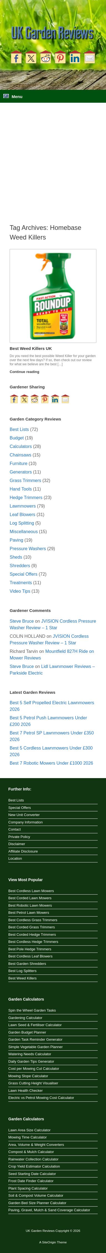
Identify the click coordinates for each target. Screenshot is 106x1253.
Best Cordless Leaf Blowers (30, 956)
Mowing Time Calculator (27, 1137)
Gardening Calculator (25, 1018)
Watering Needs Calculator (29, 1054)
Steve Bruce (22, 621)
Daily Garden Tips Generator (31, 1061)
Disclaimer (16, 844)
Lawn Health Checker (25, 1090)
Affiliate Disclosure (23, 851)
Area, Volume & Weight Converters (36, 1145)
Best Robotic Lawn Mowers (30, 905)
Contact (14, 829)
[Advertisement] (53, 167)
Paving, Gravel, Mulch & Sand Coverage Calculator (49, 1210)
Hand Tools (21, 489)
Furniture (18, 463)
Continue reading (26, 372)
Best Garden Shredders (27, 964)
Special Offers (23, 574)
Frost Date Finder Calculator (30, 1181)
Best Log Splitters (22, 971)
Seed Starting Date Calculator (32, 1174)
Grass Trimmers (25, 480)
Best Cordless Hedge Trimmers (33, 942)
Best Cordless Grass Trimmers (32, 920)
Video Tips (20, 591)
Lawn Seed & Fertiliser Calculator (35, 1025)
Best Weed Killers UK (31, 348)
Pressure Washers (28, 548)
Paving (16, 540)
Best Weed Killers (22, 978)
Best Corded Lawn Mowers (29, 898)
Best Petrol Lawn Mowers (28, 912)
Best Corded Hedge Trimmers (32, 934)
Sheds (16, 557)
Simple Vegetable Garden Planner (35, 1047)
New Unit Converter (24, 815)
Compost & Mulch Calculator (31, 1152)
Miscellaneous (24, 531)
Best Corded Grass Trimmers (31, 927)
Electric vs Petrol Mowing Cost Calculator (41, 1098)
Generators (21, 472)
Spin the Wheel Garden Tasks (32, 1010)
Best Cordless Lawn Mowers (31, 891)
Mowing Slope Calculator (28, 1076)
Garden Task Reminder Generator (35, 1039)
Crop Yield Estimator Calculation (34, 1166)
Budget (17, 438)
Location (15, 858)
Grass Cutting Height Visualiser (33, 1083)
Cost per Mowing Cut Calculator (33, 1069)
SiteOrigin (49, 1242)
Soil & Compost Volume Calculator (35, 1195)
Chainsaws (20, 455)
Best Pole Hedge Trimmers (29, 949)
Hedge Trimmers (26, 497)
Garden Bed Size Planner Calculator (37, 1203)
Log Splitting (22, 523)
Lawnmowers (23, 506)
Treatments (21, 582)
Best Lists (19, 429)
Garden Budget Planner (27, 1032)
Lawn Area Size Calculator (29, 1130)
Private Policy (19, 837)
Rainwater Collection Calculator (33, 1159)
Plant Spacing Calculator (28, 1188)
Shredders (20, 565)
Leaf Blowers (22, 514)
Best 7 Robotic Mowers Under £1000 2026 (51, 763)
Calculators (21, 446)
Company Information (25, 822)
